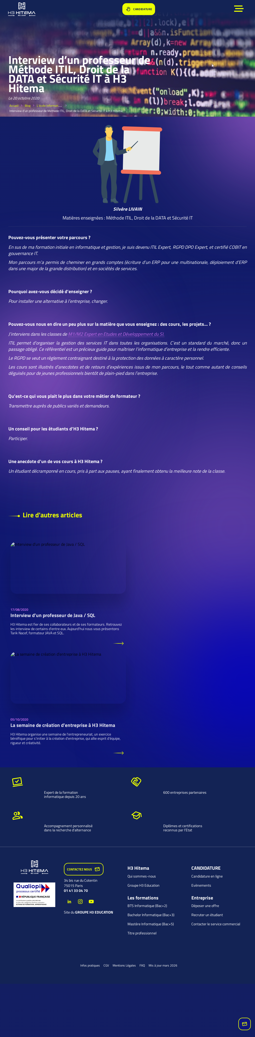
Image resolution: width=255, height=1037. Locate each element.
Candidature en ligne (207, 876)
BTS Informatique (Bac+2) (147, 906)
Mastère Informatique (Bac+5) (151, 924)
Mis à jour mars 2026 (163, 965)
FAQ (142, 965)
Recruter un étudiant (207, 915)
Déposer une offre (205, 906)
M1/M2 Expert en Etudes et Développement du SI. (116, 333)
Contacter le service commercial (215, 924)
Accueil (14, 105)
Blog (28, 105)
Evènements (201, 885)
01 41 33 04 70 (76, 890)
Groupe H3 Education (144, 885)
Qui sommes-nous (142, 876)
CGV (106, 965)
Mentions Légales (124, 965)
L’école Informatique (50, 105)
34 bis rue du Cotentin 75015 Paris (81, 883)
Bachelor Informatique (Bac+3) (151, 915)
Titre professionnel (142, 933)
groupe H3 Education (94, 912)
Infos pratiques (90, 965)
